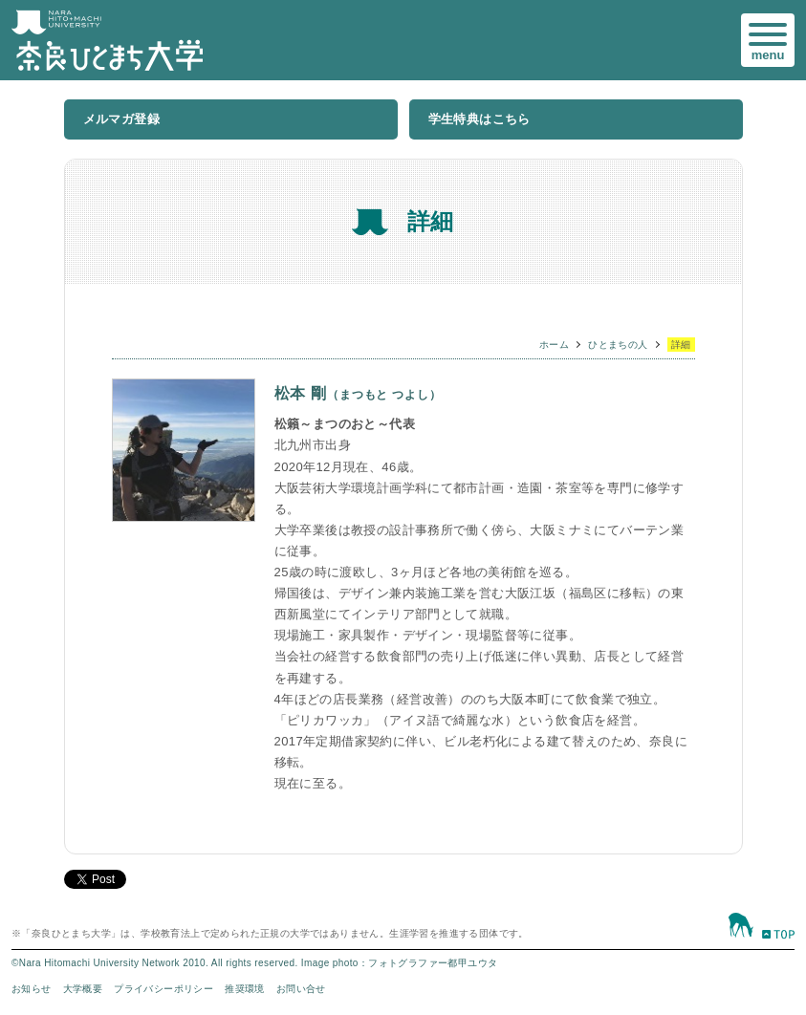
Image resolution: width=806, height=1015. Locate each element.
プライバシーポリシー (163, 988)
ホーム (554, 344)
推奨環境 (245, 988)
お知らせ (31, 988)
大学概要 (83, 988)
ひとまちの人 (617, 344)
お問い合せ (301, 988)
